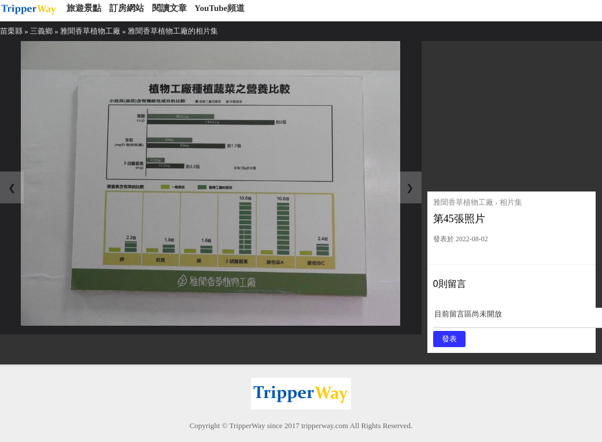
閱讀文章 (169, 8)
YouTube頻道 (219, 8)
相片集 (511, 202)
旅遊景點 (84, 8)
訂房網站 (126, 8)
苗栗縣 (11, 31)
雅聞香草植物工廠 (90, 31)
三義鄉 (41, 31)
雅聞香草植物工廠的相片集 (173, 31)
